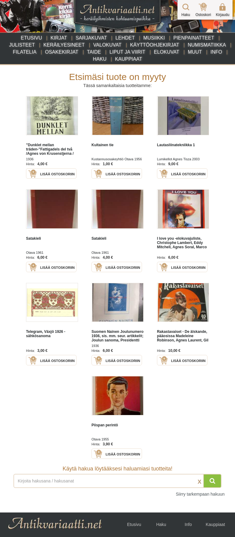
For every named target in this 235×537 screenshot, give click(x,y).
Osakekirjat (61, 52)
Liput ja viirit (127, 52)
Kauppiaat (128, 59)
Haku (99, 59)
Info (216, 52)
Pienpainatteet (193, 37)
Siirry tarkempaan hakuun (200, 494)
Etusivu (31, 37)
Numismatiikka (207, 45)
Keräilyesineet (64, 45)
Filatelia (24, 52)
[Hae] (212, 481)
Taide (94, 52)
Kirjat (58, 37)
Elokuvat (166, 52)
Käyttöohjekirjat (154, 45)
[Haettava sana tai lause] (117, 481)
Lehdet (125, 37)
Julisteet (22, 45)
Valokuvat (107, 45)
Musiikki (154, 37)
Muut (195, 52)
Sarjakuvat (91, 37)
